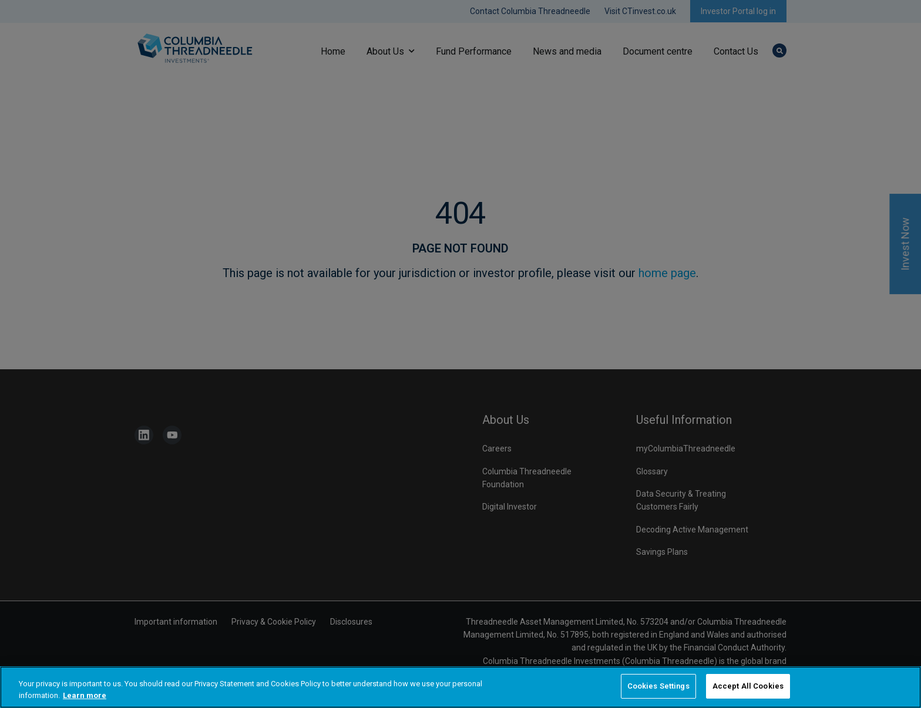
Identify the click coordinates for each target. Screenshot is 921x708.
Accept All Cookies (748, 686)
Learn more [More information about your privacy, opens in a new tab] (84, 695)
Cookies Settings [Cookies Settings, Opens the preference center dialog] (658, 686)
